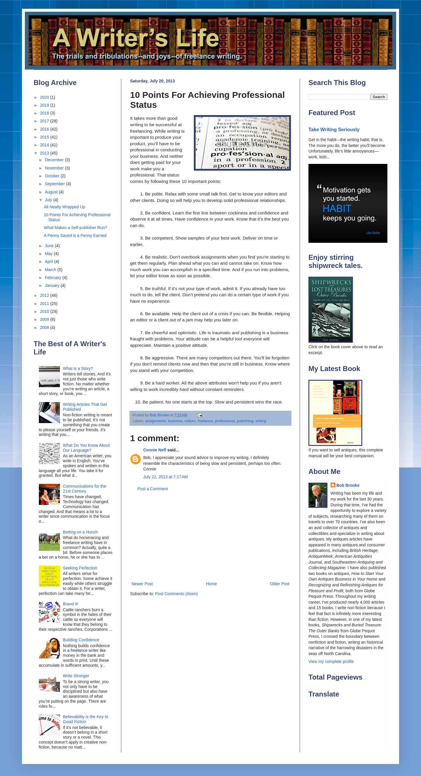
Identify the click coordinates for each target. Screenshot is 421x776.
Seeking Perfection (80, 568)
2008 (45, 327)
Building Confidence (81, 640)
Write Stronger (76, 675)
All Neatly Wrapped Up (64, 207)
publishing (245, 421)
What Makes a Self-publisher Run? (75, 227)
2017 (45, 121)
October (53, 176)
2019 (45, 105)
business (175, 421)
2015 (45, 137)
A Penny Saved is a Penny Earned (75, 235)
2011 (45, 303)
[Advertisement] (210, 536)
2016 (45, 129)
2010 (45, 311)
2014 (45, 145)
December (55, 159)
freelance (205, 421)
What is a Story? (78, 368)
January (53, 285)
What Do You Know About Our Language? (86, 448)
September (55, 183)
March (51, 269)
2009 (45, 319)
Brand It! (70, 604)
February (53, 277)
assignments (155, 421)
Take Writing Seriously (334, 129)
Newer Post (142, 583)
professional (225, 421)
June (50, 245)
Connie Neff (154, 450)
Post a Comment (152, 488)
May (49, 253)
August (51, 192)
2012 (45, 295)
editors (190, 421)
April (49, 261)
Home (211, 583)
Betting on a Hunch (80, 532)
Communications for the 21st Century (84, 488)
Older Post (279, 583)
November (55, 168)
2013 (45, 153)
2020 (45, 97)
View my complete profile (331, 661)
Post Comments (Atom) (176, 593)
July (49, 200)
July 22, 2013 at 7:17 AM (165, 476)
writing (261, 421)
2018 (45, 113)
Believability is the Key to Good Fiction (85, 719)
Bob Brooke (348, 485)
